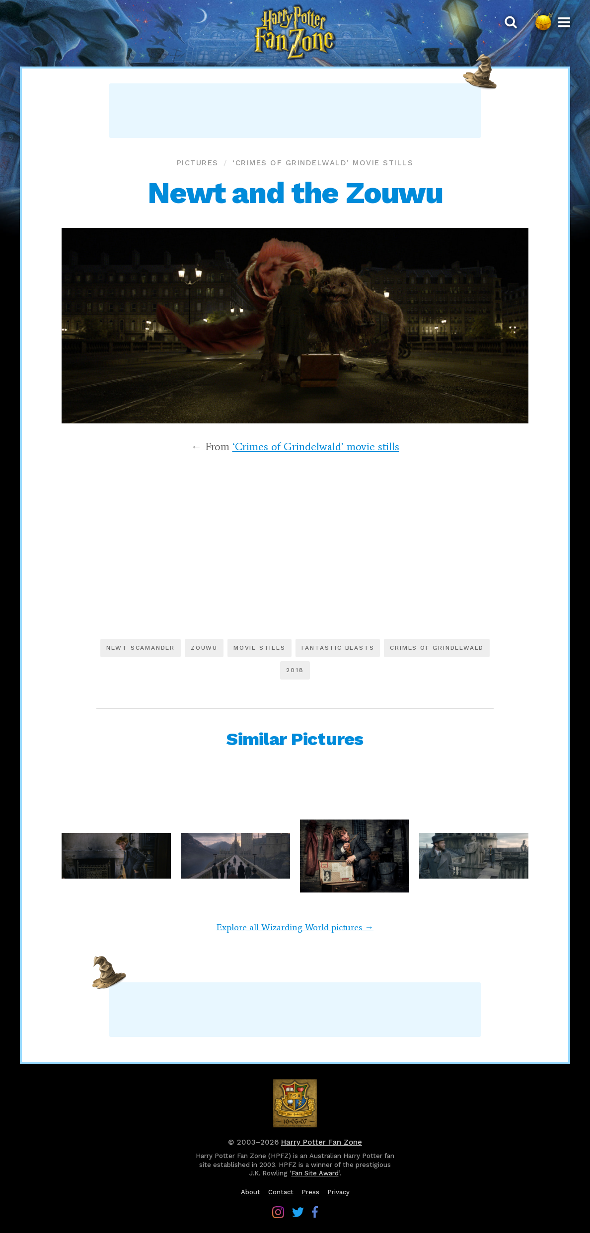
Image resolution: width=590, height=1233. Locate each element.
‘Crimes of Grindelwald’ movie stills (322, 162)
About (250, 1192)
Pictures (198, 162)
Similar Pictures (294, 739)
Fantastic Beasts (337, 647)
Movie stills (259, 647)
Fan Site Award (315, 1173)
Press (310, 1192)
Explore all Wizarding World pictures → (295, 927)
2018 (294, 670)
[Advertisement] (295, 110)
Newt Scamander (140, 647)
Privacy (338, 1192)
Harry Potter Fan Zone (321, 1142)
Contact (281, 1192)
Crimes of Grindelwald (437, 647)
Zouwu (204, 647)
